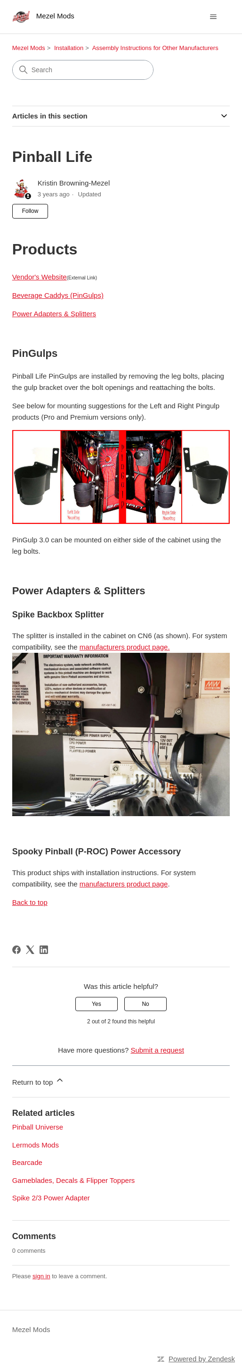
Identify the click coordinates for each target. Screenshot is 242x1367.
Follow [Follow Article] (30, 211)
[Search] (83, 69)
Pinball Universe (37, 1127)
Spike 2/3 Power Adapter (51, 1198)
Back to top (30, 902)
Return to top (38, 1080)
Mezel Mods (28, 47)
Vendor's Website (39, 277)
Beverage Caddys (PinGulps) (58, 295)
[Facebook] (16, 949)
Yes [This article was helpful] (96, 1004)
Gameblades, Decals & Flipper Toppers (73, 1180)
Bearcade (27, 1162)
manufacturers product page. (125, 647)
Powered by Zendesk (202, 1359)
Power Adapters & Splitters (54, 314)
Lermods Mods (35, 1145)
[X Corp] (30, 949)
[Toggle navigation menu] (213, 17)
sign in (41, 1276)
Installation (68, 47)
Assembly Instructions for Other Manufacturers (155, 47)
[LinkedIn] (44, 949)
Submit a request (157, 1050)
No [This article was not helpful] (145, 1004)
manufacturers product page (124, 884)
